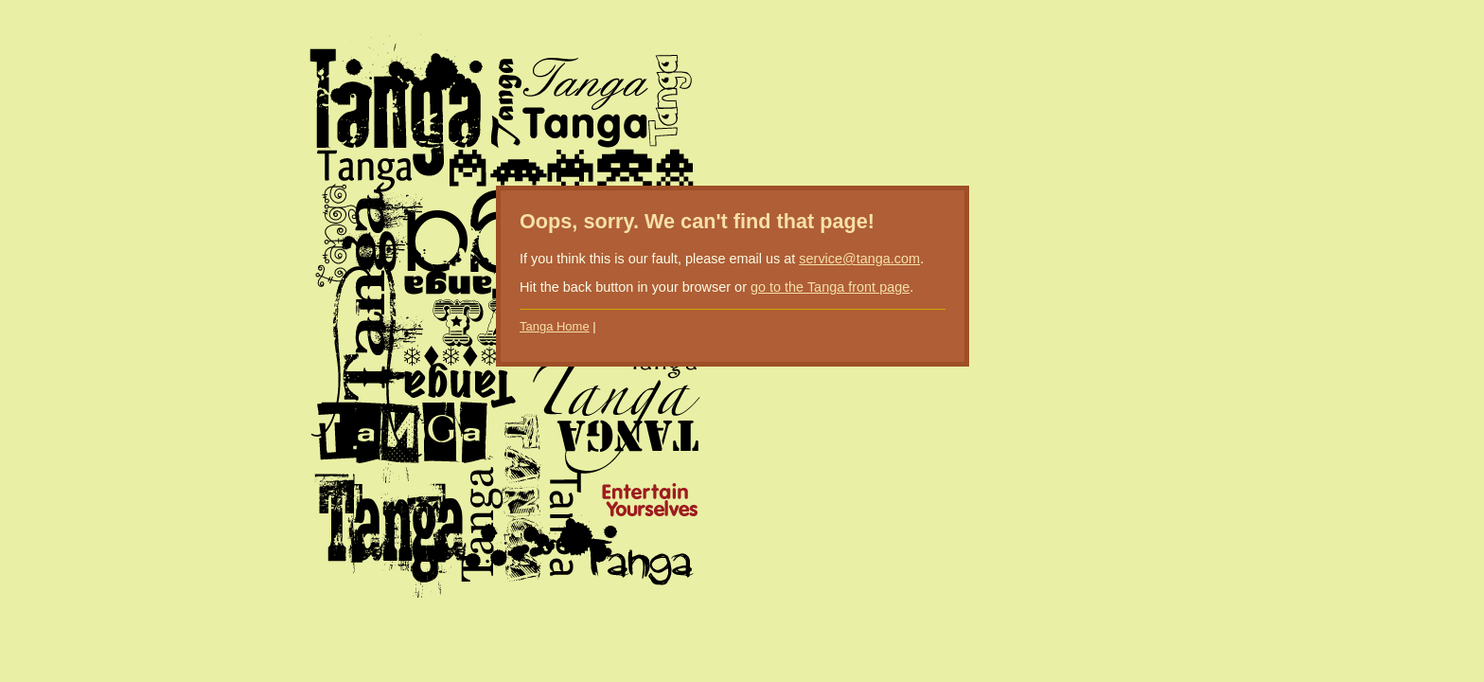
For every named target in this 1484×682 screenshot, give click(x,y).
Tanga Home (555, 326)
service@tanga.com (859, 258)
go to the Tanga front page (830, 287)
